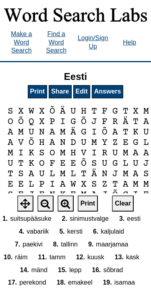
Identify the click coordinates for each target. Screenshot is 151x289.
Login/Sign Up (93, 42)
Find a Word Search (56, 42)
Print (37, 91)
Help (129, 42)
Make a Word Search (21, 42)
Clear (123, 203)
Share (60, 91)
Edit (82, 91)
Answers (107, 91)
